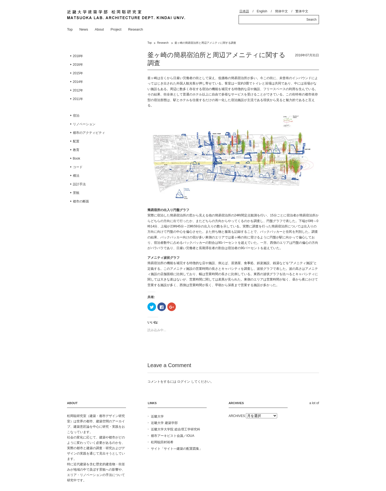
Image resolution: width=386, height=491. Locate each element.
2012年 (78, 90)
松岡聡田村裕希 (162, 442)
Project (115, 29)
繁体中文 (301, 11)
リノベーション (84, 124)
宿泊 (76, 115)
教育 (76, 150)
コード (78, 167)
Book (76, 158)
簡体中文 (281, 11)
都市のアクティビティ (89, 133)
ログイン (183, 381)
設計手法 (79, 184)
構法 (76, 176)
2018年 (78, 56)
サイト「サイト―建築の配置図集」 (176, 449)
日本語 (244, 11)
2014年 (78, 82)
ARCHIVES (237, 416)
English (262, 11)
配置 (76, 141)
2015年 (78, 73)
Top (70, 29)
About (99, 29)
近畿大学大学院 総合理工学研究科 (175, 429)
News (83, 29)
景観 (76, 193)
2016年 (78, 65)
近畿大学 (157, 416)
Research (135, 29)
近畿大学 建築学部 (164, 423)
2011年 (78, 99)
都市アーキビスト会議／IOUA (172, 436)
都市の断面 (81, 201)
